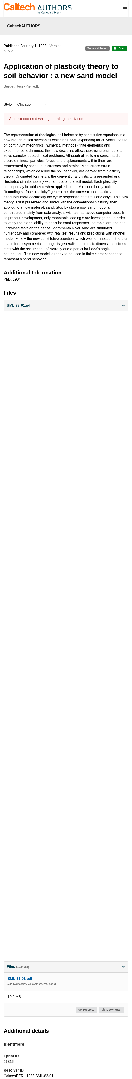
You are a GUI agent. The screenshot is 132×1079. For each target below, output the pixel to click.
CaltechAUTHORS (24, 26)
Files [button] (66, 967)
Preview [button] (86, 1009)
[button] (66, 305)
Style (8, 104)
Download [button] (111, 1009)
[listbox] (32, 104)
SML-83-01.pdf (19, 979)
